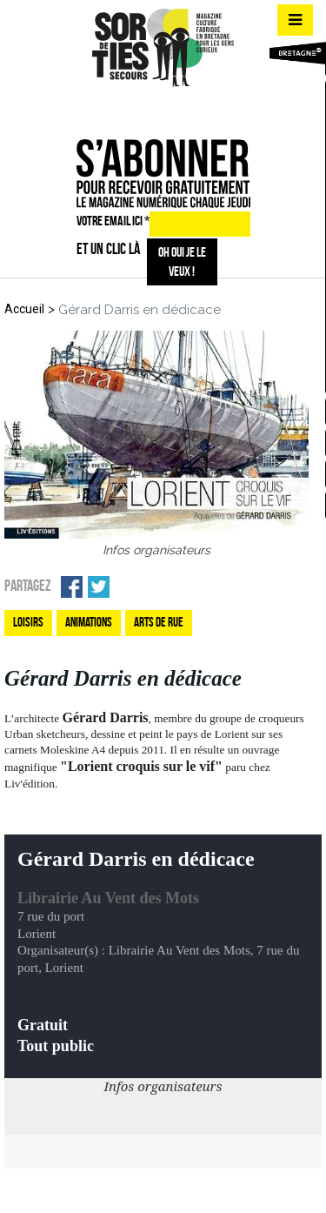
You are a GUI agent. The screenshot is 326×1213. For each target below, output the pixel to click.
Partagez (27, 585)
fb (129, 109)
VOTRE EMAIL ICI (113, 220)
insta (160, 109)
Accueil (24, 309)
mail (191, 109)
